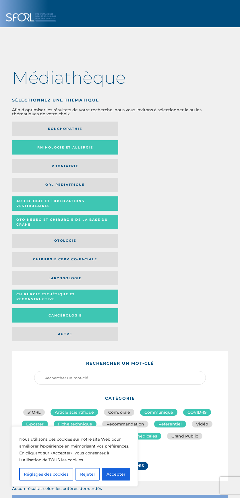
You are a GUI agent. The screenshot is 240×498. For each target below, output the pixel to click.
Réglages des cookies (46, 474)
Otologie (45, 170)
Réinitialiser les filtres (117, 323)
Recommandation (125, 279)
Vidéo (202, 279)
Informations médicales (132, 292)
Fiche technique (75, 279)
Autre (188, 189)
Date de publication (209, 359)
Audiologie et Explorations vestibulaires (104, 149)
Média (170, 359)
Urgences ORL (117, 304)
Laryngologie (187, 170)
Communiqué (158, 266)
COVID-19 (197, 266)
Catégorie (138, 359)
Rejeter (87, 474)
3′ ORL (34, 266)
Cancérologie (116, 189)
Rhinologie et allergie (117, 129)
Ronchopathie (45, 129)
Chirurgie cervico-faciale (110, 169)
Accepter (116, 474)
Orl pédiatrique (45, 149)
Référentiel (170, 279)
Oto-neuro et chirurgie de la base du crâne (187, 149)
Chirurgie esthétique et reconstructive (42, 188)
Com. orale (119, 266)
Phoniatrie (188, 129)
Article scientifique (74, 266)
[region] (74, 456)
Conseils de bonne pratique (65, 292)
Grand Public (184, 292)
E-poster (35, 279)
